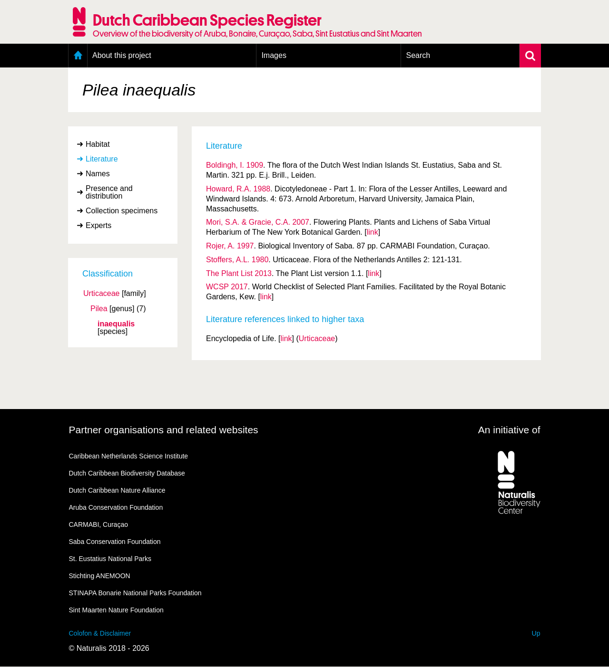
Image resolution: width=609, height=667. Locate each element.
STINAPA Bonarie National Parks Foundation (135, 593)
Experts (98, 225)
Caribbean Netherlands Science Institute (128, 456)
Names (98, 174)
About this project (121, 55)
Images (273, 55)
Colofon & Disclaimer (100, 633)
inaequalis (116, 324)
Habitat (98, 144)
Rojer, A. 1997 (230, 246)
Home (78, 55)
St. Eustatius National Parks (110, 558)
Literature (102, 159)
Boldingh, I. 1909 (234, 165)
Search (418, 55)
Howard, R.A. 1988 (238, 189)
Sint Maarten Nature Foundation (116, 610)
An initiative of (509, 429)
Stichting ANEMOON (99, 576)
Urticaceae (101, 293)
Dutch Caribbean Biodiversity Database (127, 473)
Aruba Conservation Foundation (116, 507)
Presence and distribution (109, 192)
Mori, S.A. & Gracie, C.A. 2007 (257, 222)
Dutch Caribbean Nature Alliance (117, 490)
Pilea (99, 309)
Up (536, 633)
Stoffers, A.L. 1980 (237, 260)
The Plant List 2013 (239, 273)
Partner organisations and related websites (163, 429)
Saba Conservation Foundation (115, 541)
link (372, 232)
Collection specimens (121, 211)
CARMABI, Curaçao (98, 524)
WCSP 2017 (227, 287)
